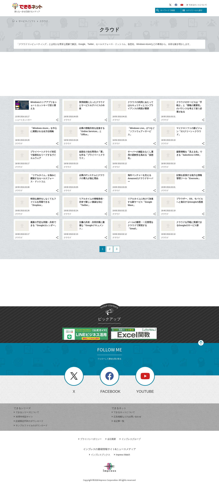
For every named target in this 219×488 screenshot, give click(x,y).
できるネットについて (197, 5)
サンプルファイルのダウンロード (31, 425)
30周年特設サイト (23, 416)
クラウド (67, 120)
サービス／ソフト (26, 21)
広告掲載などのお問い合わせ (126, 416)
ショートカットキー (23, 120)
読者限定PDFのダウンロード (28, 421)
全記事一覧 (118, 421)
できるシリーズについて (26, 412)
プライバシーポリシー (90, 439)
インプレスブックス (99, 454)
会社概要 (110, 439)
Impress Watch (122, 454)
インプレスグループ (130, 439)
